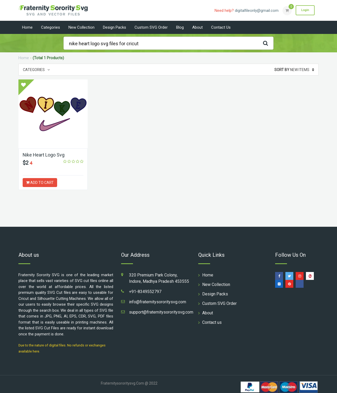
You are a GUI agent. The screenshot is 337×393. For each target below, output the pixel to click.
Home (27, 27)
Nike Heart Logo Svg (44, 155)
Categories (50, 27)
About (197, 27)
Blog (180, 27)
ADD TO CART (40, 182)
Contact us (221, 27)
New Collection (81, 27)
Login (305, 10)
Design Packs (114, 27)
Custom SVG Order (151, 27)
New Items (294, 70)
